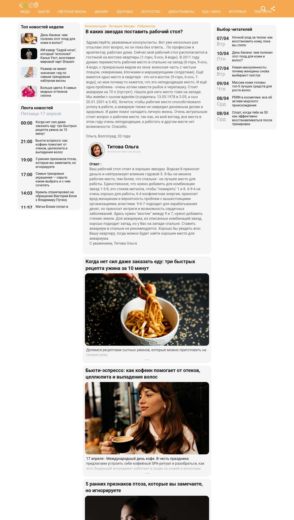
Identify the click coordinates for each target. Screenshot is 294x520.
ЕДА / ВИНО (211, 12)
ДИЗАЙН (101, 12)
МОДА (25, 12)
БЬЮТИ (43, 12)
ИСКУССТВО (150, 12)
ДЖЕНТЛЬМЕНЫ (181, 12)
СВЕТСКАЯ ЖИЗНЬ (72, 12)
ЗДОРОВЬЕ (124, 12)
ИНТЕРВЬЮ (237, 12)
